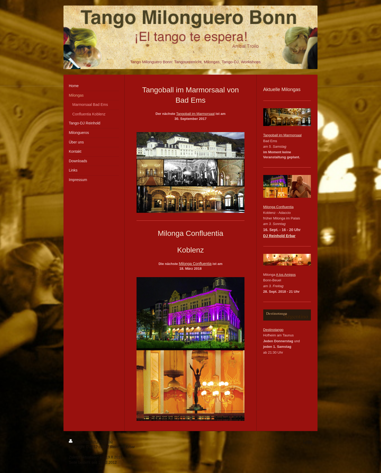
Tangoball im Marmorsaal (195, 114)
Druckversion (83, 441)
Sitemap (106, 441)
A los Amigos (286, 275)
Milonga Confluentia (195, 264)
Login (307, 441)
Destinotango (273, 330)
